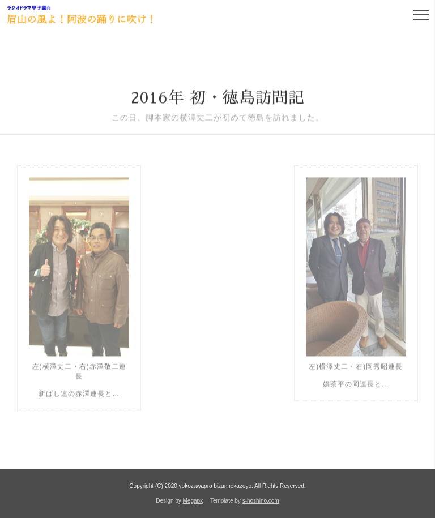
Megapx (193, 501)
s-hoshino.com (260, 501)
